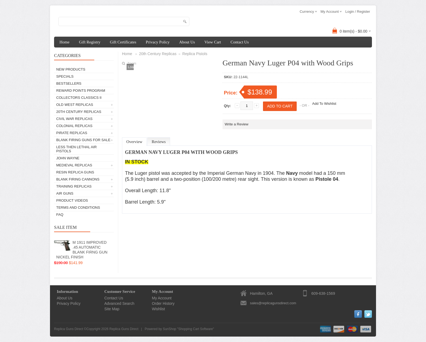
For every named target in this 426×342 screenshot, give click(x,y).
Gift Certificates (123, 42)
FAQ (59, 215)
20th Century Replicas (78, 112)
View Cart (212, 42)
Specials (65, 76)
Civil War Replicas (74, 119)
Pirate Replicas (71, 133)
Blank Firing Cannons (77, 179)
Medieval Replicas (74, 165)
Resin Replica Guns (75, 172)
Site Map (111, 309)
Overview (134, 142)
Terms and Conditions (78, 207)
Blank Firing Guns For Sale (83, 140)
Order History (163, 303)
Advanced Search (119, 303)
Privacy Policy (158, 42)
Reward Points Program (80, 90)
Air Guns (64, 193)
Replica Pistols (194, 54)
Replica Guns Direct (124, 329)
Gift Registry (90, 42)
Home (64, 42)
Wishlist (158, 309)
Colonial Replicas (74, 126)
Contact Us (239, 42)
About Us (187, 42)
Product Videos (72, 200)
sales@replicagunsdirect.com (273, 303)
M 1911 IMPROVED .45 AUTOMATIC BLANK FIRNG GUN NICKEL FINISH (81, 249)
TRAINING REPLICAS (74, 186)
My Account (161, 298)
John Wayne (67, 158)
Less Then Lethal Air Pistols (76, 149)
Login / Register (357, 12)
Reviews (159, 142)
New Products (70, 69)
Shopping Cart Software (195, 329)
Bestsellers (69, 83)
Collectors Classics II (79, 98)
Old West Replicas (74, 105)
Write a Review (236, 124)
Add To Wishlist (324, 104)
